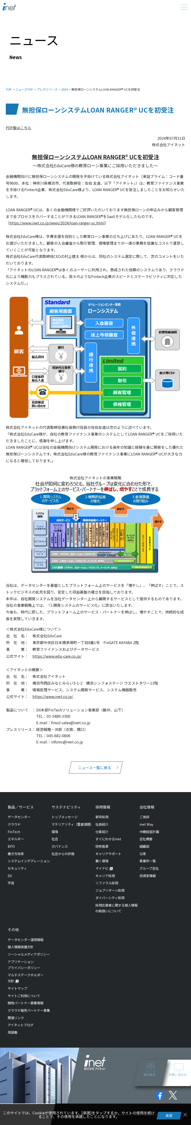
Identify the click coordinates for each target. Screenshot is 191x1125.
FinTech (14, 831)
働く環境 (101, 860)
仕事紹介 (101, 831)
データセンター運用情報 (25, 939)
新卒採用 (101, 816)
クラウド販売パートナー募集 (29, 1010)
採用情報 (102, 807)
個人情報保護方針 (21, 946)
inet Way (146, 824)
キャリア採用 (105, 875)
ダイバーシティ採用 (109, 897)
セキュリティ (17, 868)
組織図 (144, 846)
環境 (55, 831)
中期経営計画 (149, 831)
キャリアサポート (108, 853)
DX (10, 875)
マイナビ (101, 868)
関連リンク (16, 1017)
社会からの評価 (63, 853)
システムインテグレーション (29, 860)
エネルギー (16, 838)
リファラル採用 (106, 882)
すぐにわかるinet (108, 838)
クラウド (14, 824)
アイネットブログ (20, 1024)
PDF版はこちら (18, 127)
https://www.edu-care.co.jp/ (56, 656)
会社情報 (146, 807)
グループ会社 (149, 868)
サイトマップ (17, 988)
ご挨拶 (144, 816)
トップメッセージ (65, 816)
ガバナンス (60, 846)
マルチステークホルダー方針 (25, 977)
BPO (11, 846)
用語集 (12, 1032)
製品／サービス (21, 807)
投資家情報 (147, 875)
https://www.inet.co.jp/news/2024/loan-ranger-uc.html (57, 223)
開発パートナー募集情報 (25, 1002)
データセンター (19, 816)
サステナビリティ (66, 807)
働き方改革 (16, 853)
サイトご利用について (24, 995)
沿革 (142, 853)
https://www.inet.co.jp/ (52, 696)
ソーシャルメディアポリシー (29, 954)
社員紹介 (101, 824)
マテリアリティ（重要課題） (73, 824)
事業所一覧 (147, 860)
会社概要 (145, 838)
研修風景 (101, 846)
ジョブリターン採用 (109, 890)
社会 (55, 838)
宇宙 (11, 882)
